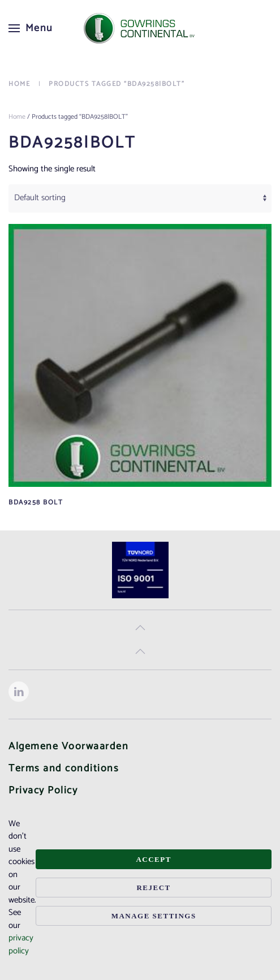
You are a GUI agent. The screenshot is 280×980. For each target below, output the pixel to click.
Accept (153, 859)
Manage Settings (153, 916)
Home (16, 116)
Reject (153, 887)
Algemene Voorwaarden (68, 746)
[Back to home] (140, 28)
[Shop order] (140, 198)
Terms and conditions (63, 768)
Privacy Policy (42, 790)
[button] (30, 28)
